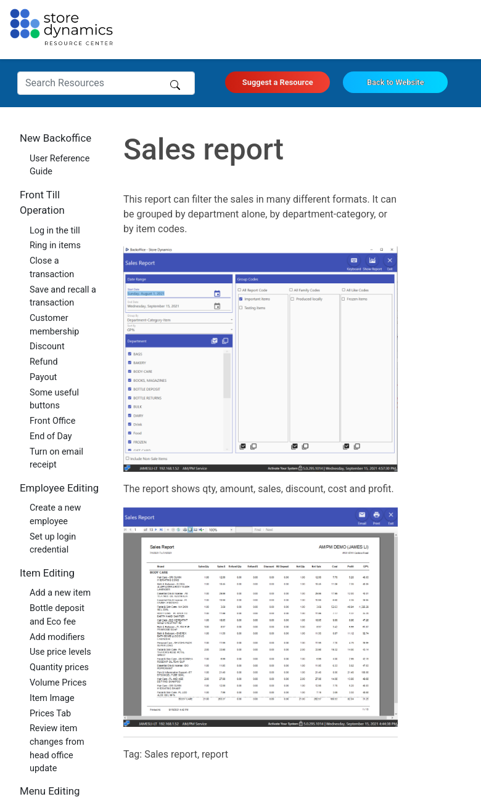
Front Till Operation (42, 202)
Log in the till (55, 230)
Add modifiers (57, 637)
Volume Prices (58, 683)
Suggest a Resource (277, 82)
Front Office (52, 421)
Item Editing (47, 573)
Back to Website (395, 82)
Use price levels (60, 652)
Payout (43, 377)
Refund (44, 362)
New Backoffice (55, 138)
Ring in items (55, 245)
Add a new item (60, 593)
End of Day (51, 436)
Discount (47, 346)
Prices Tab (50, 713)
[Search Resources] (106, 83)
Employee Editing (59, 488)
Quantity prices (59, 667)
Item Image (52, 698)
